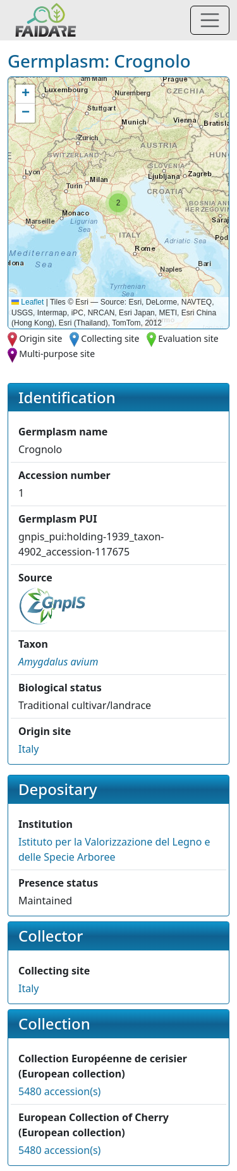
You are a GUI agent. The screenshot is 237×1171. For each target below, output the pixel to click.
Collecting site (110, 338)
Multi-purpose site (57, 354)
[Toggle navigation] (209, 20)
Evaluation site (188, 338)
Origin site (40, 338)
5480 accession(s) (59, 1091)
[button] (118, 202)
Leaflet (27, 302)
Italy (28, 749)
